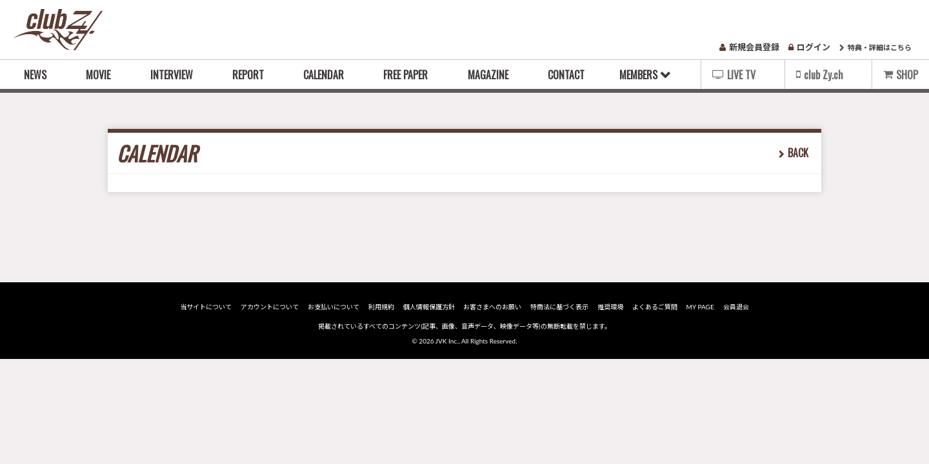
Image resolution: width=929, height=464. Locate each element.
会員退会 (734, 307)
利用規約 (382, 307)
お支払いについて (335, 307)
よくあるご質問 (654, 307)
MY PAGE (699, 307)
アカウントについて (271, 307)
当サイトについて (208, 307)
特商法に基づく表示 (559, 307)
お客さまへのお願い (493, 307)
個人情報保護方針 (429, 307)
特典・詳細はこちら (875, 47)
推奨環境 (610, 307)
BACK (798, 152)
